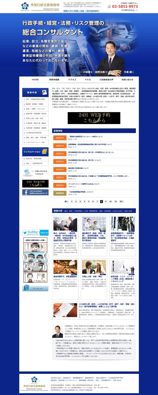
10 (110, 201)
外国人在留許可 (101, 378)
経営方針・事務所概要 (34, 159)
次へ (121, 201)
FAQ (97, 380)
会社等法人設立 (56, 378)
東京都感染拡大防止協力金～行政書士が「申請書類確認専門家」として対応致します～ (98, 176)
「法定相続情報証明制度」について (80, 192)
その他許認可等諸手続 (34, 133)
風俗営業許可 (89, 378)
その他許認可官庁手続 (115, 378)
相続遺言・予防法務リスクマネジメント (64, 380)
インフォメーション (35, 151)
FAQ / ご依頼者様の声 (34, 163)
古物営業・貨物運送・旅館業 (36, 128)
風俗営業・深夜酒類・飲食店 (36, 114)
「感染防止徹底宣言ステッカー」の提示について (85, 137)
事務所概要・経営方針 (86, 380)
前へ (66, 201)
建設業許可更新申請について (78, 168)
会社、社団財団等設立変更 (35, 99)
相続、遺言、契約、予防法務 (36, 138)
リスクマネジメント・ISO (35, 142)
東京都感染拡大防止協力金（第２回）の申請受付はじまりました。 (91, 152)
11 (116, 201)
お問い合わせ (35, 172)
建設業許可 (66, 378)
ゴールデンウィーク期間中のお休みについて (83, 184)
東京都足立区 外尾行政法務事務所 (35, 81)
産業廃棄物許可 (78, 378)
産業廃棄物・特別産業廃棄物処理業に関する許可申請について (90, 145)
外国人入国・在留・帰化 (34, 118)
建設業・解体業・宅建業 (34, 104)
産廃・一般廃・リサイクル (35, 109)
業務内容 (35, 92)
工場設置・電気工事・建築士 (36, 123)
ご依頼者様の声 (106, 380)
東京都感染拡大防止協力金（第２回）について (84, 160)
